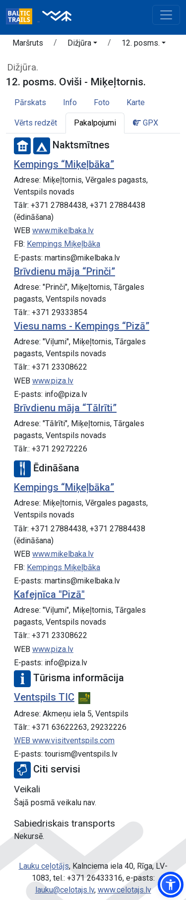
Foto (102, 102)
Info (70, 102)
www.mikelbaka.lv (63, 230)
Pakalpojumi (95, 123)
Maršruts (27, 43)
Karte (135, 102)
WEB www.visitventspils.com (64, 740)
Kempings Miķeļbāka (63, 244)
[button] (82, 45)
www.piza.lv (52, 381)
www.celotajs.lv (124, 890)
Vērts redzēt (35, 123)
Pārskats (30, 102)
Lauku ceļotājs (44, 866)
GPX (145, 123)
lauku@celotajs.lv (64, 890)
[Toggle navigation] (166, 15)
